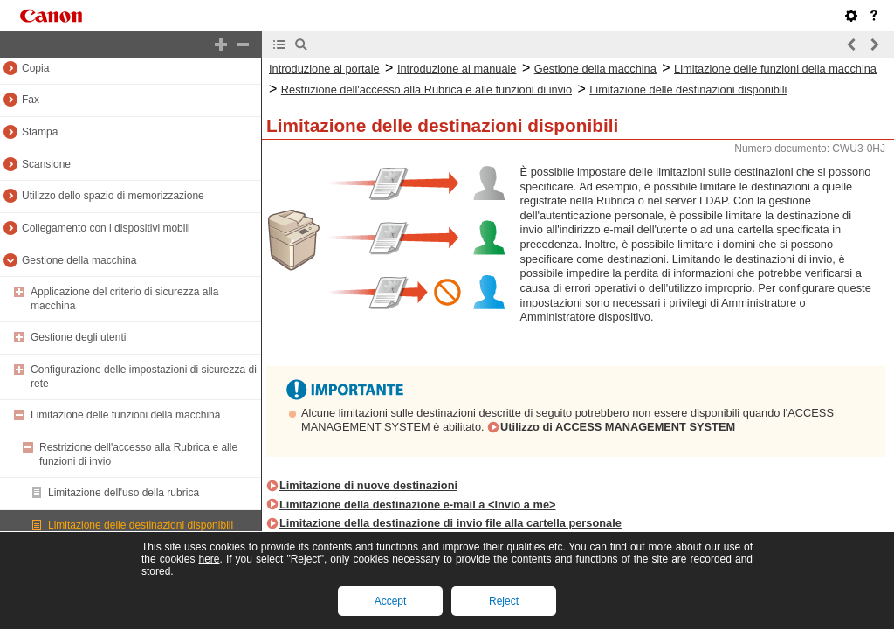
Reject (504, 601)
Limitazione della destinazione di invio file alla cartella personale (450, 522)
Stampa (40, 132)
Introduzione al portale (324, 68)
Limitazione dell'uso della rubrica (123, 493)
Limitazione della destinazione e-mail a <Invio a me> (417, 504)
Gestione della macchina (79, 260)
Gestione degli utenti (78, 337)
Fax (30, 99)
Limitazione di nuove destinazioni (368, 485)
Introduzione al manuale (457, 68)
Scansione (46, 164)
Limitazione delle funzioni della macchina (125, 415)
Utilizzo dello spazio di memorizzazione (113, 196)
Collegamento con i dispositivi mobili (106, 228)
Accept (391, 601)
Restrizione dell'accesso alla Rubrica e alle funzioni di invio (426, 89)
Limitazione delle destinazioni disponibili (140, 525)
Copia (35, 68)
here (208, 559)
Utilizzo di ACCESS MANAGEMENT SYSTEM (617, 426)
